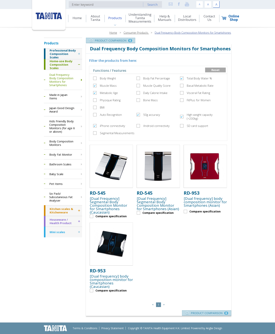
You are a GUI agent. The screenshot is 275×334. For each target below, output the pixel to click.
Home (113, 32)
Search (152, 4)
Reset (215, 70)
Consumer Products (136, 32)
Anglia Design (214, 328)
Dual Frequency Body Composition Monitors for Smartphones (193, 32)
